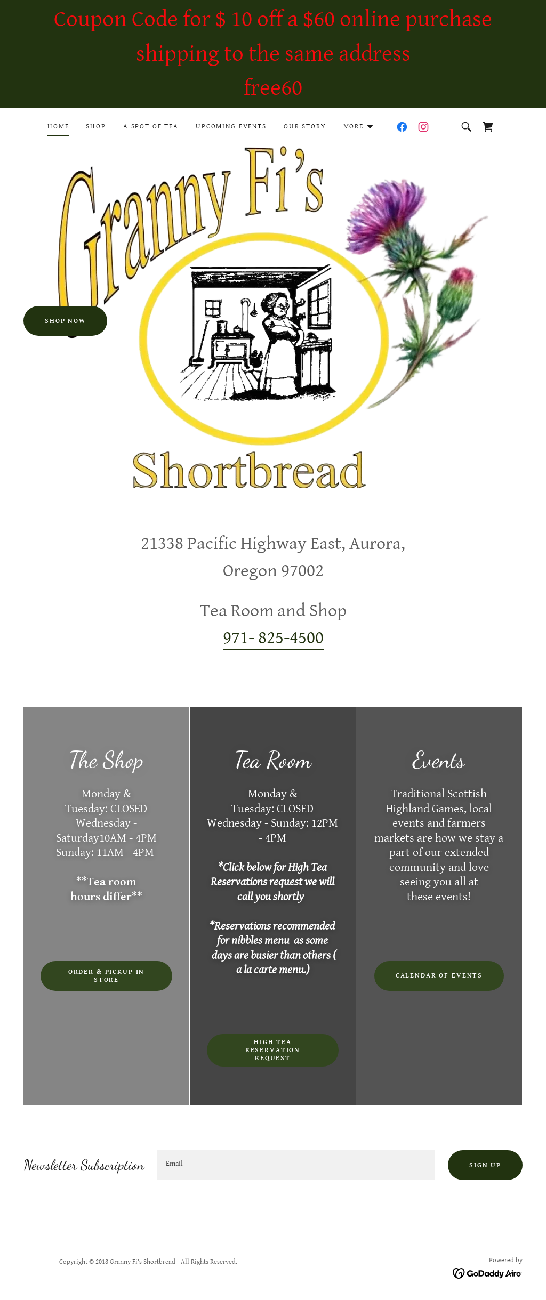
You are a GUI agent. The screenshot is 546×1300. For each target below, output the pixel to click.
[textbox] (296, 1165)
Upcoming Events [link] (231, 127)
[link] (402, 127)
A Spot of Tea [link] (151, 127)
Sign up (485, 1165)
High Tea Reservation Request (272, 1050)
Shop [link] (96, 127)
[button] (358, 126)
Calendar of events (439, 976)
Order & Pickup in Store (106, 976)
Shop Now (65, 321)
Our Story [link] (305, 127)
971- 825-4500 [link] (273, 638)
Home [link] (58, 127)
